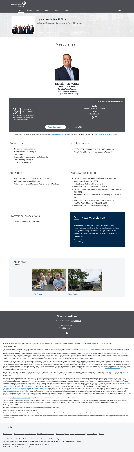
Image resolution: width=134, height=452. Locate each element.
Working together (33, 10)
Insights (46, 10)
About (21, 10)
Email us (77, 321)
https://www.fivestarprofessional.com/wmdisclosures (71, 395)
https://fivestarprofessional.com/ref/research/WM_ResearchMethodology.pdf (25, 388)
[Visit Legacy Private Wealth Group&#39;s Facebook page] (67, 333)
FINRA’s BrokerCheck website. (60, 134)
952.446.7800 (94, 114)
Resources (56, 10)
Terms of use (60, 434)
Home (13, 10)
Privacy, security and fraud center (75, 434)
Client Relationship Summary (103, 134)
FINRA (41, 444)
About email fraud (92, 434)
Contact (67, 10)
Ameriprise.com (7, 434)
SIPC (47, 444)
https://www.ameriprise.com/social (20, 398)
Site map (101, 434)
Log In (120, 10)
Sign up (78, 241)
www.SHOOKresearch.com (112, 368)
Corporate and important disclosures (25, 434)
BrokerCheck (90, 343)
